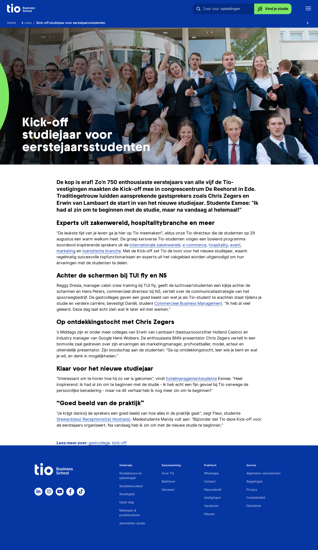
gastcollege (99, 443)
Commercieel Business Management (188, 303)
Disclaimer (253, 506)
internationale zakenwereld (155, 245)
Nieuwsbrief (212, 489)
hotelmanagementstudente (191, 378)
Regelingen (254, 481)
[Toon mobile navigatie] (308, 9)
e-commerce (194, 245)
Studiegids (127, 494)
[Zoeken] (198, 9)
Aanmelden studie (132, 523)
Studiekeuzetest (131, 486)
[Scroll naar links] (22, 23)
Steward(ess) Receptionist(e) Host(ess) (94, 419)
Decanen (168, 489)
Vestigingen (212, 497)
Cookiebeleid (255, 497)
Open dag (126, 502)
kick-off (119, 443)
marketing (66, 251)
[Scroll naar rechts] (307, 23)
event (235, 245)
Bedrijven (168, 481)
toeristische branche (101, 251)
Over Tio (168, 473)
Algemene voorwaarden (263, 473)
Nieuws (209, 514)
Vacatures (211, 506)
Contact (210, 481)
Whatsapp (211, 473)
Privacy (251, 489)
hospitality (218, 245)
